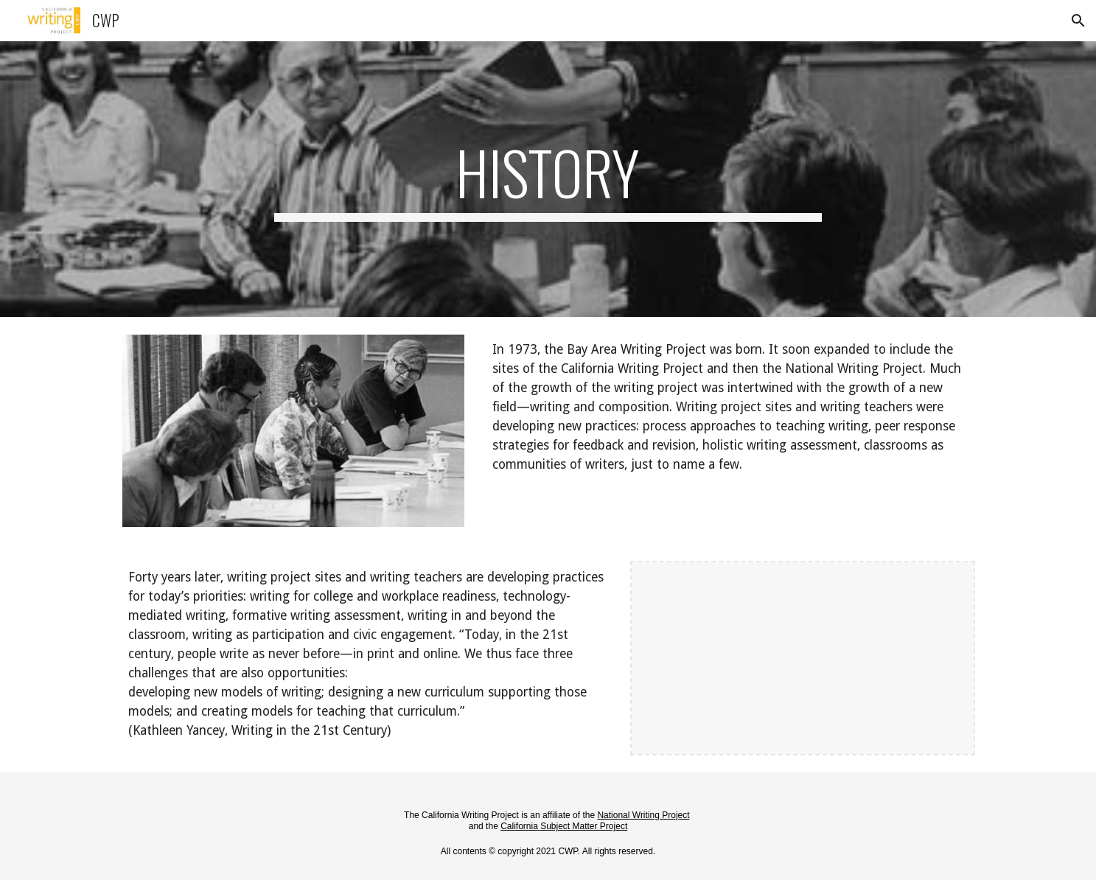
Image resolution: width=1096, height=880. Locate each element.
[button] (1078, 20)
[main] (548, 179)
